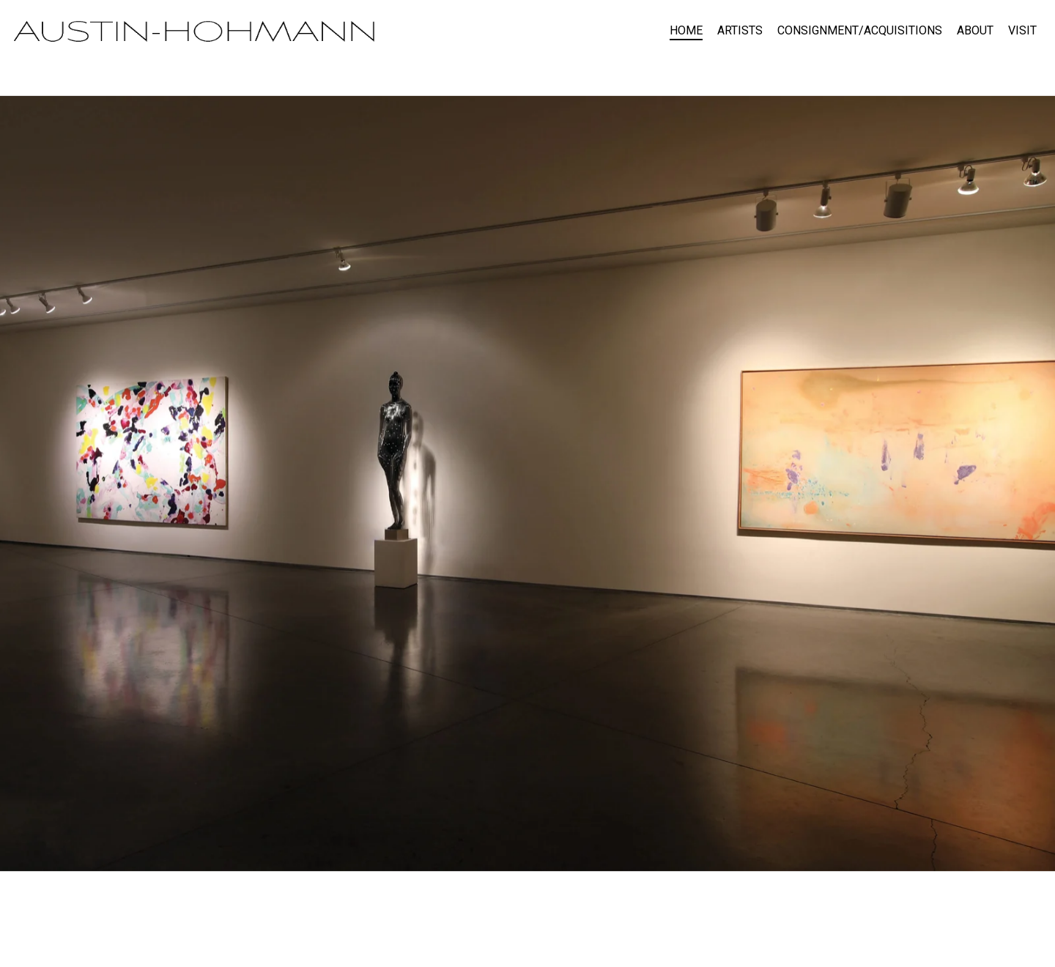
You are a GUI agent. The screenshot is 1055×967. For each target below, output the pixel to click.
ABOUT (975, 30)
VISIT (1022, 30)
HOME (686, 30)
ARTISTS (740, 30)
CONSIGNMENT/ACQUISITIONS (859, 30)
